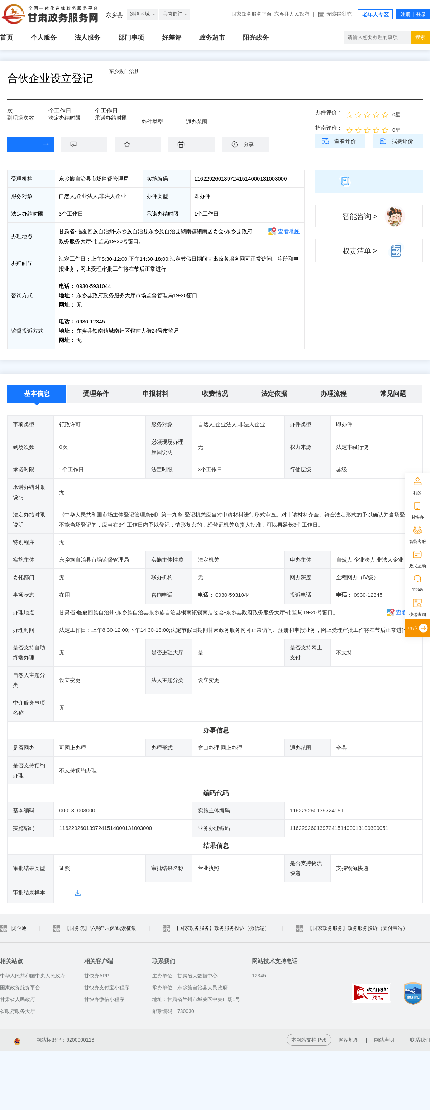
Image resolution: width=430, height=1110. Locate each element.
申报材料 (155, 393)
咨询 (87, 144)
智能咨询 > (360, 216)
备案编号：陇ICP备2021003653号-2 (40, 1039)
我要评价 (402, 141)
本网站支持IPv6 (308, 1039)
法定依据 (274, 393)
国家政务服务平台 (251, 14)
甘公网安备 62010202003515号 (135, 1039)
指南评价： (328, 128)
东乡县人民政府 (291, 14)
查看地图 (289, 231)
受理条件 (96, 393)
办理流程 (334, 393)
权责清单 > (360, 251)
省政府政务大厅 (17, 1010)
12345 (417, 589)
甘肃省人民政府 (17, 998)
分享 (249, 144)
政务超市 (212, 37)
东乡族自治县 (142, 78)
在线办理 (25, 144)
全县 (191, 115)
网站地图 (349, 1039)
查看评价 (345, 141)
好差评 (171, 37)
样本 (64, 892)
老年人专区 (375, 15)
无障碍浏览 (339, 14)
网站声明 (384, 1039)
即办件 (150, 115)
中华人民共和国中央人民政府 (32, 975)
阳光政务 (256, 37)
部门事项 (131, 37)
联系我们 (420, 1039)
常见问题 (393, 393)
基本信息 (37, 393)
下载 (195, 144)
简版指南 (369, 181)
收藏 (141, 144)
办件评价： (328, 112)
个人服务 (44, 37)
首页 (6, 37)
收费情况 (215, 393)
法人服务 (87, 37)
